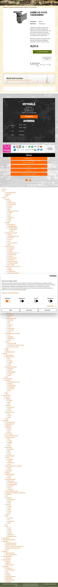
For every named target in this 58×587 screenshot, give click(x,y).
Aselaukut (8, 427)
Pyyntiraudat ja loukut (11, 491)
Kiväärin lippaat (9, 456)
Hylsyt (7, 350)
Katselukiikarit (9, 355)
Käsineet (7, 405)
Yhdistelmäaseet (13, 263)
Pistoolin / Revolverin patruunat (14, 546)
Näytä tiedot (50, 306)
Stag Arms (11, 218)
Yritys (6, 196)
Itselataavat (11, 224)
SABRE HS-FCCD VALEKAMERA (30, 7)
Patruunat (5, 541)
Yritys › (29, 166)
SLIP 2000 (10, 486)
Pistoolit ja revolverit (11, 233)
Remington (14, 229)
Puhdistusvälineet (10, 479)
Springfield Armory (13, 211)
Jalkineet (8, 399)
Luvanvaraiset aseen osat (12, 266)
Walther (10, 374)
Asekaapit (8, 426)
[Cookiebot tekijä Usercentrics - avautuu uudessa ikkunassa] (50, 276)
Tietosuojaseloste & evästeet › (29, 174)
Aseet (4, 197)
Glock (9, 239)
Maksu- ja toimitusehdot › (29, 162)
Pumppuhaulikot (12, 228)
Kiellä (10, 310)
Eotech (10, 360)
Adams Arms (12, 202)
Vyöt (6, 516)
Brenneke (10, 315)
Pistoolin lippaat (10, 474)
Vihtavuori (11, 330)
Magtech (10, 337)
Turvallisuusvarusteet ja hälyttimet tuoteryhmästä (18, 80)
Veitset (7, 514)
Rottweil (10, 325)
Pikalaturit (11, 534)
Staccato (10, 238)
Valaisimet (8, 498)
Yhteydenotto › (29, 116)
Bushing (10, 384)
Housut (7, 397)
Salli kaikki (47, 310)
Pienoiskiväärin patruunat (12, 333)
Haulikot (7, 223)
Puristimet (11, 389)
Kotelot (7, 457)
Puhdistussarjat (12, 483)
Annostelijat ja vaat (13, 382)
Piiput (9, 268)
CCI (9, 335)
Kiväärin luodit (12, 343)
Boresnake (11, 481)
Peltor (9, 469)
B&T (9, 209)
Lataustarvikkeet (7, 379)
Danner (10, 400)
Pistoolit (10, 256)
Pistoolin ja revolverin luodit (16, 345)
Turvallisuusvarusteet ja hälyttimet (15, 7)
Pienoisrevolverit (12, 261)
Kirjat (9, 528)
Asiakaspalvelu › (29, 158)
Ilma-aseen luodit (13, 347)
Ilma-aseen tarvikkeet (11, 436)
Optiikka (5, 353)
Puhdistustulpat (12, 484)
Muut (9, 221)
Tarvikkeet (5, 7)
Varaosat (8, 504)
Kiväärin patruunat (10, 545)
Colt (9, 214)
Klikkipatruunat (12, 536)
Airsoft (10, 533)
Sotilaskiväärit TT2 (13, 253)
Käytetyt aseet (9, 246)
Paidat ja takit (9, 412)
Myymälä (8, 194)
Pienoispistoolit (12, 258)
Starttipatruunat (10, 352)
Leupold (10, 362)
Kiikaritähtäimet (10, 357)
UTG (9, 444)
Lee (6, 392)
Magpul (10, 442)
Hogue (10, 441)
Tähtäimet (8, 494)
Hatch (10, 409)
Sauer (9, 216)
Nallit (6, 348)
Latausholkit (11, 387)
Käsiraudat (8, 471)
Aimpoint (10, 368)
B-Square (11, 449)
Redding (7, 380)
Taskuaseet (11, 248)
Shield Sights (11, 372)
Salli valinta (29, 310)
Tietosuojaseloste (10, 192)
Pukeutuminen (7, 395)
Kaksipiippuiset (12, 226)
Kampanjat (6, 538)
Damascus (11, 407)
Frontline (10, 459)
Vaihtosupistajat (10, 422)
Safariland (11, 462)
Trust (9, 327)
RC (9, 323)
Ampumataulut (9, 424)
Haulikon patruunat (10, 318)
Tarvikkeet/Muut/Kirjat (9, 540)
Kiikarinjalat (8, 447)
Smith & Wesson (12, 243)
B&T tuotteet (9, 434)
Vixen (9, 363)
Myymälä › (29, 170)
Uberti (10, 208)
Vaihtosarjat (11, 271)
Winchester (11, 328)
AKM (9, 508)
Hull (9, 322)
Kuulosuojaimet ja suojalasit (13, 466)
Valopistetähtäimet (11, 367)
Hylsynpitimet (12, 385)
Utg (9, 431)
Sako (9, 313)
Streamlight (11, 499)
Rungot (10, 270)
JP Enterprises (12, 204)
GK (9, 404)
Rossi (9, 201)
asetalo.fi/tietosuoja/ (12, 293)
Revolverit (11, 260)
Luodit (7, 342)
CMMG (10, 213)
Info (4, 191)
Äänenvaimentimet (13, 273)
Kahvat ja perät (9, 437)
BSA (9, 358)
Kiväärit (7, 199)
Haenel (10, 206)
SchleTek (10, 489)
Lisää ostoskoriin (42, 51)
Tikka (9, 219)
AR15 (9, 509)
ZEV (6, 524)
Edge (9, 467)
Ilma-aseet (11, 265)
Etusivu (5, 189)
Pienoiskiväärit (12, 254)
